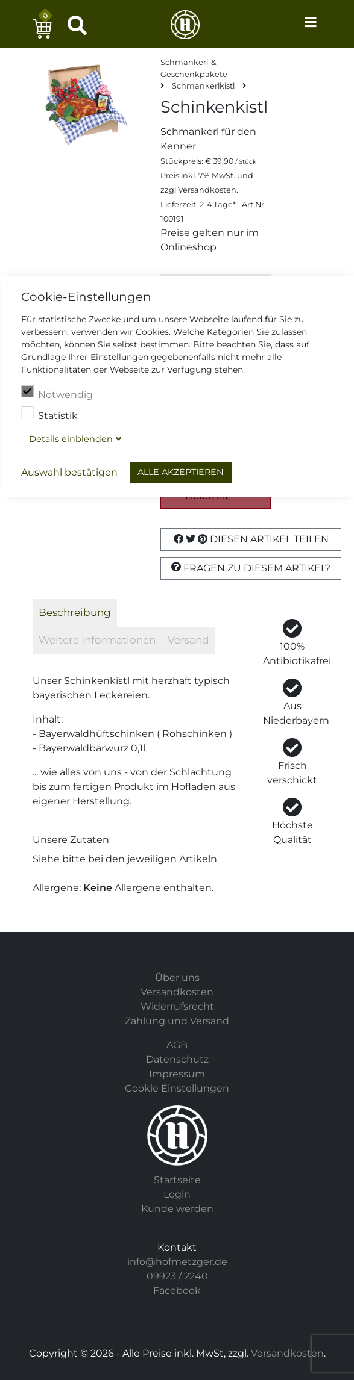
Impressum (177, 1074)
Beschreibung (75, 612)
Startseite (177, 1180)
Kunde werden (177, 1208)
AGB (177, 1045)
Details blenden (71, 439)
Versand (188, 640)
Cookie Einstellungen (177, 1088)
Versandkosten (207, 189)
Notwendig (57, 393)
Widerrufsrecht (177, 1006)
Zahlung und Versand (177, 1021)
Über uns (177, 977)
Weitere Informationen (97, 640)
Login (177, 1194)
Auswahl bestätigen (69, 472)
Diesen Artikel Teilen (251, 539)
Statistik (49, 414)
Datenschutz (177, 1059)
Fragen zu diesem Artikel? (250, 568)
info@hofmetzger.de (177, 1261)
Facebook (177, 1290)
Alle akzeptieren (180, 472)
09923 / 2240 (177, 1276)
